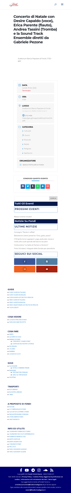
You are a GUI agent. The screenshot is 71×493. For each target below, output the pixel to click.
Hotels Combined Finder (20, 368)
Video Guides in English (17, 302)
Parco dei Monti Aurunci (18, 449)
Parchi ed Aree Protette (17, 322)
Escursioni (13, 346)
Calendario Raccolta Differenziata (21, 434)
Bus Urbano (13, 389)
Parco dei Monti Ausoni (17, 452)
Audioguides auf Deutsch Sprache (21, 297)
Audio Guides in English (17, 295)
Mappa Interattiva (15, 442)
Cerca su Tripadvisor (19, 375)
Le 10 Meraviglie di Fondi (17, 409)
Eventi (26, 135)
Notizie (11, 407)
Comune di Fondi (15, 444)
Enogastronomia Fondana (18, 414)
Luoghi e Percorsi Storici (18, 320)
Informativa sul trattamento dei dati (34, 479)
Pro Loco (12, 447)
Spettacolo (27, 153)
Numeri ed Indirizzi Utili (17, 436)
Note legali (52, 479)
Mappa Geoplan (14, 439)
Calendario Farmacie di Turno (19, 431)
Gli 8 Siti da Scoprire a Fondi (19, 412)
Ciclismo (12, 349)
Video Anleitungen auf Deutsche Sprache (23, 305)
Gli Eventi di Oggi (15, 337)
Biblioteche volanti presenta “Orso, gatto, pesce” (32, 236)
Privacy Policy (27, 477)
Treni (11, 395)
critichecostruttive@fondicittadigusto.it (29, 485)
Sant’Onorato (14, 419)
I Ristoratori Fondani (20, 372)
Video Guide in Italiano (17, 300)
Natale (25, 144)
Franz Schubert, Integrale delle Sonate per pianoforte (34, 248)
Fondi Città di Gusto (35, 474)
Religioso (26, 149)
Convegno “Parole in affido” (24, 232)
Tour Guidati (13, 307)
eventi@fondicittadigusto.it (35, 490)
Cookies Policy (38, 477)
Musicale (26, 140)
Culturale (26, 131)
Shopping (12, 377)
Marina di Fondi (14, 339)
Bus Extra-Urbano (15, 392)
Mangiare (12, 370)
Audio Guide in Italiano (17, 292)
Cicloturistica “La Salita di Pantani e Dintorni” (31, 245)
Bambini (12, 351)
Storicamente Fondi (16, 417)
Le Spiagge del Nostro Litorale (23, 344)
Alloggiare (13, 366)
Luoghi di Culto (15, 354)
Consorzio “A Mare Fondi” (21, 341)
